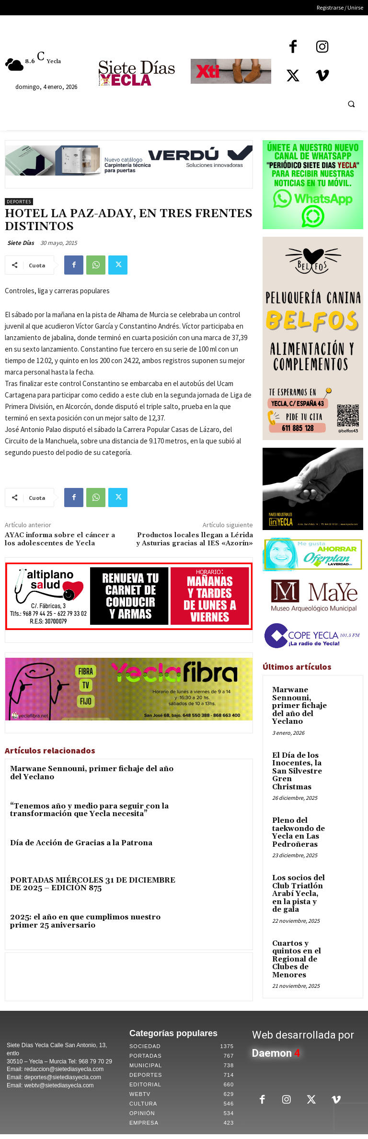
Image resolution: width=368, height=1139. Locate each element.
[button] (351, 104)
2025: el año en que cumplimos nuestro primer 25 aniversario (85, 924)
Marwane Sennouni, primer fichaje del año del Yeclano (92, 769)
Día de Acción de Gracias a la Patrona (68, 845)
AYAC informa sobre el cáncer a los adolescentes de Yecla (60, 539)
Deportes (19, 201)
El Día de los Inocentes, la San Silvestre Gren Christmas (298, 750)
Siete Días (20, 243)
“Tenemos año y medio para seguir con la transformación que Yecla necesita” (74, 811)
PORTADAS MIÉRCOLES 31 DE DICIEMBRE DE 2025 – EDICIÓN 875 (93, 887)
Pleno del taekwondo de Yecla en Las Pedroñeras (293, 801)
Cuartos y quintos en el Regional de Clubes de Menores (299, 903)
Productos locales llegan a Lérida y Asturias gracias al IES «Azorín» (194, 539)
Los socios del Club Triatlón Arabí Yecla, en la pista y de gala (298, 852)
